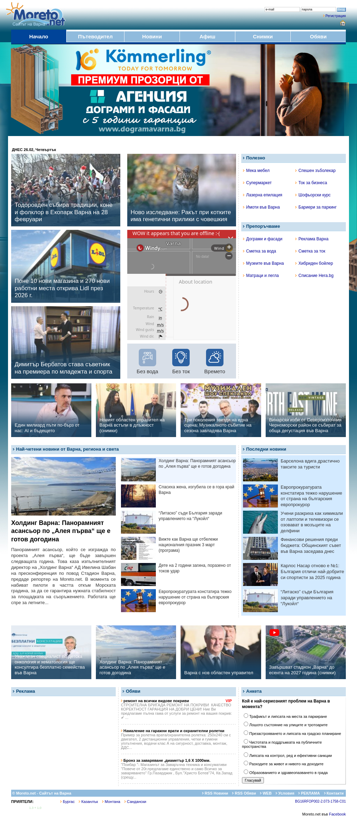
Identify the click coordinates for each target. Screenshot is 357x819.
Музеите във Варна (263, 263)
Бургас (67, 801)
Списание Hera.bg (314, 275)
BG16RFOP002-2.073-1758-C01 (320, 801)
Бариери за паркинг (316, 207)
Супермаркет (257, 182)
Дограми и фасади (262, 238)
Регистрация (336, 16)
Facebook (337, 814)
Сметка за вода (259, 251)
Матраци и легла (261, 275)
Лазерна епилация (262, 195)
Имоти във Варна (261, 207)
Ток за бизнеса (311, 182)
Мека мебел (256, 170)
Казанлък (88, 801)
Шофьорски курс (313, 195)
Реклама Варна (311, 238)
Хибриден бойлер (314, 263)
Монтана (111, 801)
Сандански (135, 801)
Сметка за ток (310, 251)
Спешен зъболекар (315, 170)
